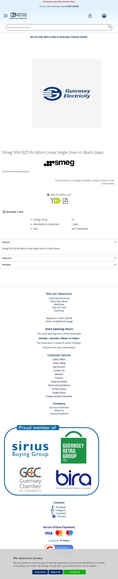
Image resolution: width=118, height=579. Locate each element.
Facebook (60, 507)
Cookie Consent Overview (59, 396)
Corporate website (59, 413)
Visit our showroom (59, 407)
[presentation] (59, 242)
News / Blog (59, 363)
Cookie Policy (59, 392)
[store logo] (18, 15)
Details (6, 242)
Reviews (6, 264)
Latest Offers (59, 359)
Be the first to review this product (15, 171)
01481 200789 (65, 318)
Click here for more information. (59, 347)
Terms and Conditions (59, 385)
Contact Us (59, 370)
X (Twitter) (61, 513)
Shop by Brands (59, 381)
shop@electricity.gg (63, 321)
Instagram (60, 510)
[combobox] (59, 27)
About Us (59, 410)
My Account (59, 366)
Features (6, 258)
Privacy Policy (59, 388)
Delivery (59, 374)
